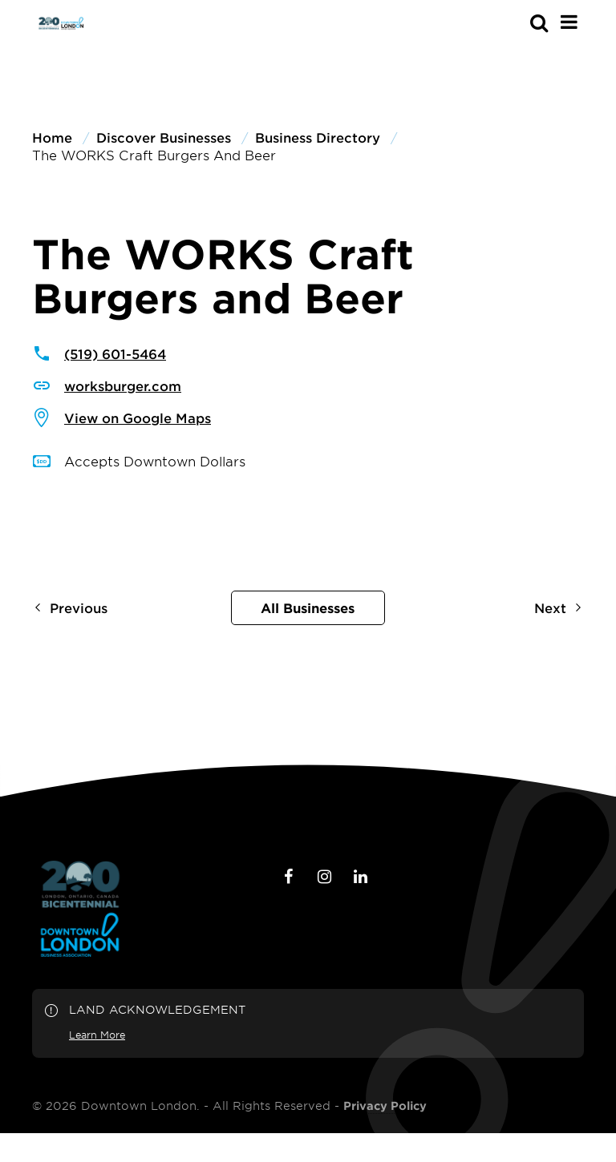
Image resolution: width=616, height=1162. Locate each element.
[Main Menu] (569, 21)
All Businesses (308, 607)
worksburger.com (122, 385)
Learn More (97, 1034)
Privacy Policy (385, 1105)
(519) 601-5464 (115, 353)
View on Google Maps (137, 418)
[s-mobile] (510, 22)
